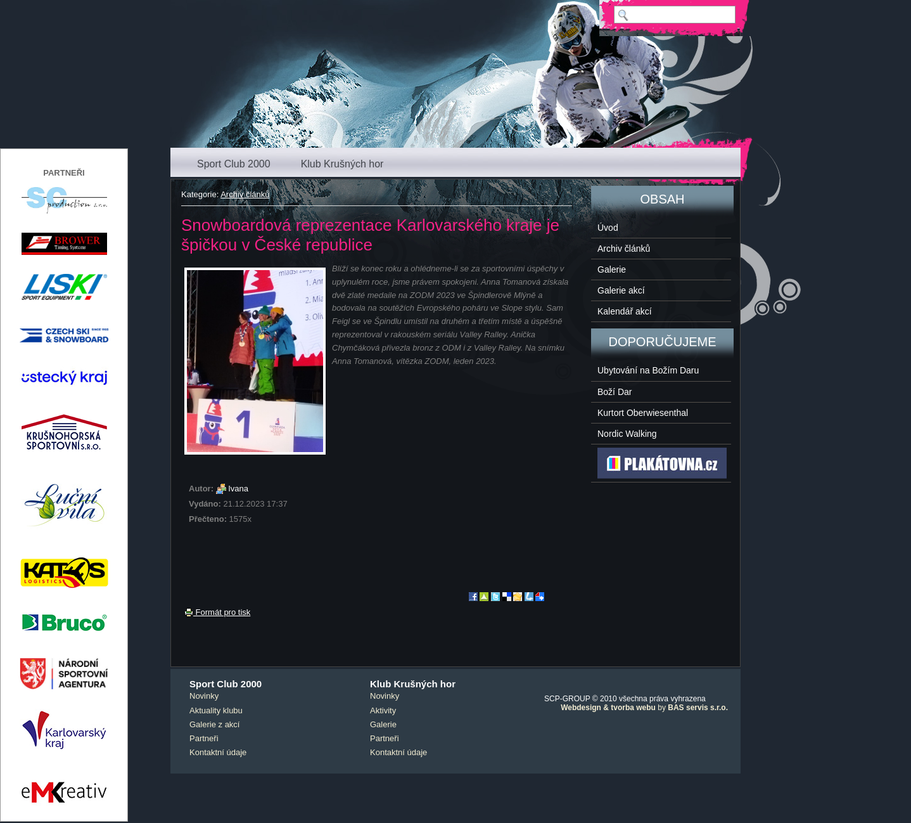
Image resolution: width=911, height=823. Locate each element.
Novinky (204, 696)
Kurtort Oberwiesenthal (642, 413)
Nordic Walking (627, 434)
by (644, 707)
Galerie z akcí (214, 724)
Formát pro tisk (217, 612)
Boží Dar (614, 392)
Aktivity (383, 710)
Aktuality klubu (216, 710)
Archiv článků (244, 194)
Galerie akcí (621, 290)
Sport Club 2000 (234, 164)
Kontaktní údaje (217, 752)
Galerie (611, 269)
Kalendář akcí (624, 311)
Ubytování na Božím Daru (648, 370)
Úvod (607, 228)
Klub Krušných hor (342, 164)
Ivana (238, 488)
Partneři (204, 738)
